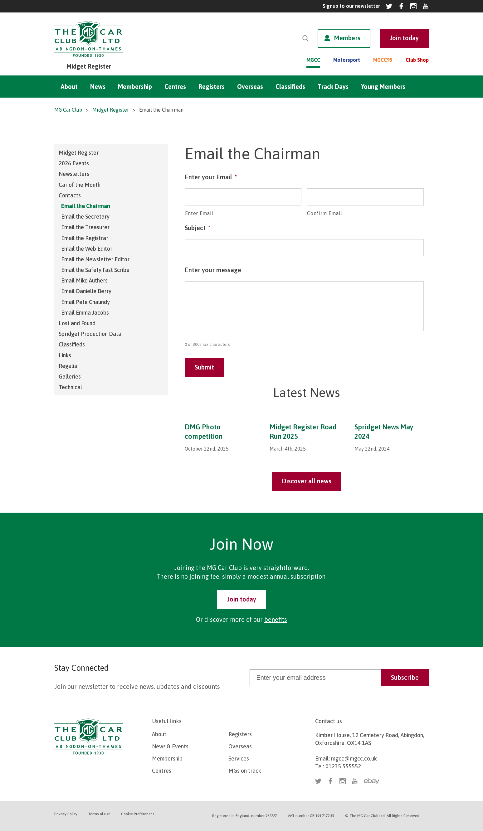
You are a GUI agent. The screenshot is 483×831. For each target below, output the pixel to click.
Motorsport (346, 60)
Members (347, 37)
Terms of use (99, 814)
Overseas (250, 86)
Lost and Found (77, 323)
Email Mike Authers (84, 280)
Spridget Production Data (90, 334)
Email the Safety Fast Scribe (95, 270)
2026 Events (74, 163)
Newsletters (74, 174)
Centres (175, 86)
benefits (275, 619)
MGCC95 (383, 60)
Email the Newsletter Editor (95, 259)
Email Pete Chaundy (85, 302)
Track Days (333, 86)
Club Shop (417, 60)
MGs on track (244, 771)
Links (65, 355)
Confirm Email (324, 213)
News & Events (170, 746)
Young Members (383, 86)
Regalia (68, 366)
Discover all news (306, 481)
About (69, 86)
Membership (135, 86)
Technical (70, 387)
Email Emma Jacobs (85, 312)
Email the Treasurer (85, 227)
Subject (197, 227)
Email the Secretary (85, 216)
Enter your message (213, 269)
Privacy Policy (65, 814)
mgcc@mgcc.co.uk (354, 758)
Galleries (70, 376)
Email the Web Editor (86, 248)
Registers (211, 86)
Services (238, 758)
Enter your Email (211, 177)
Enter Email (199, 213)
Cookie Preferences (137, 814)
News (97, 86)
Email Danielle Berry (86, 291)
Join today (241, 599)
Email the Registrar (84, 238)
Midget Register (79, 152)
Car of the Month (79, 184)
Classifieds (290, 86)
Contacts (70, 195)
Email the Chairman (85, 206)
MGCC (313, 60)
